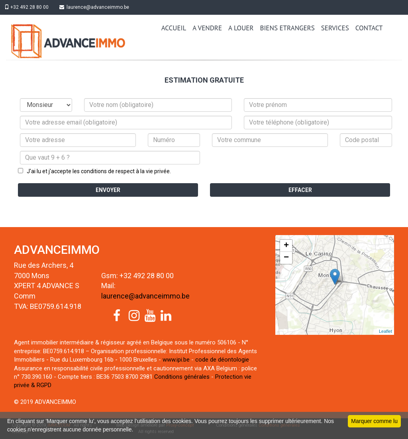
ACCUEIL (173, 28)
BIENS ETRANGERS (287, 28)
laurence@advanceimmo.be (98, 7)
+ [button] (286, 246)
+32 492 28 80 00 (28, 7)
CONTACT (369, 28)
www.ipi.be (176, 359)
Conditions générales (182, 376)
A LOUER (240, 28)
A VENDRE (207, 28)
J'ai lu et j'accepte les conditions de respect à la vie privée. (97, 171)
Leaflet (385, 331)
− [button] (286, 258)
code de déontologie (222, 359)
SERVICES (335, 28)
